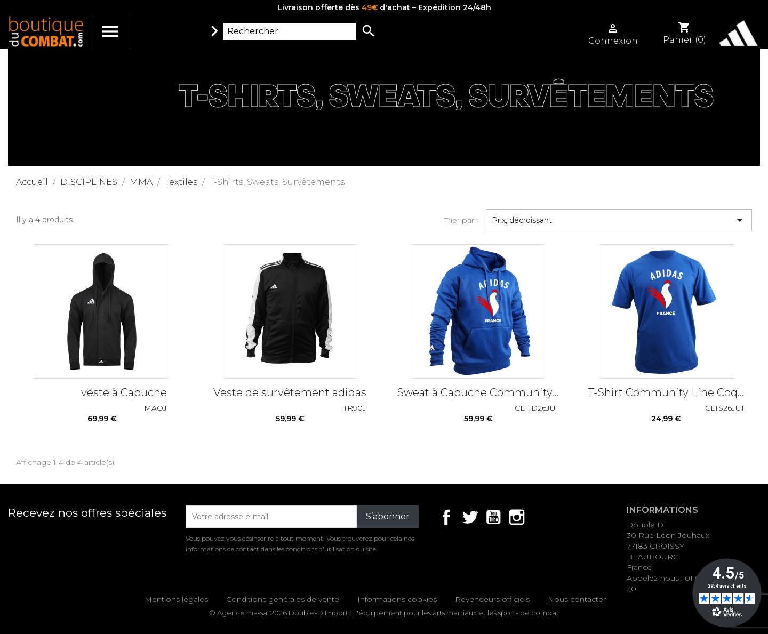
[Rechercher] (289, 31)
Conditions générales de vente (282, 599)
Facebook (446, 517)
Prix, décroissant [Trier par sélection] (619, 220)
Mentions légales (176, 599)
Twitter (470, 517)
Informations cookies (397, 599)
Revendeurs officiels (492, 599)
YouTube (493, 517)
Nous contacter (577, 599)
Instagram (516, 517)
